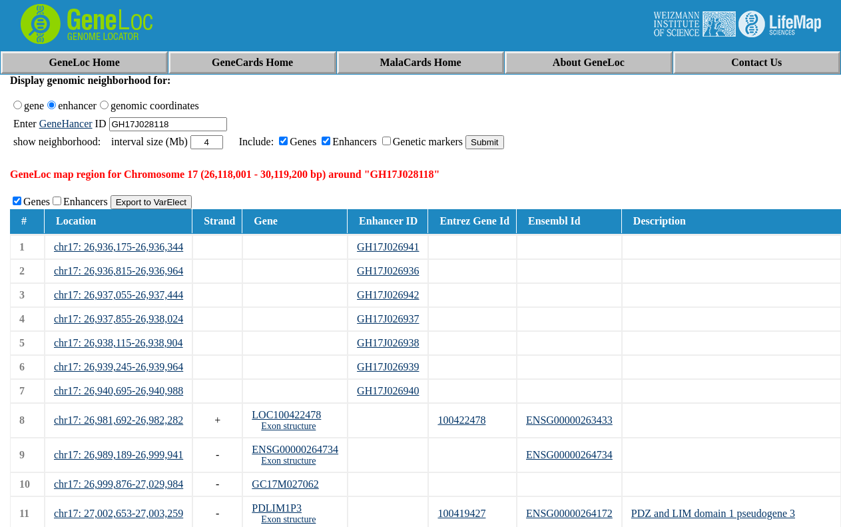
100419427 (461, 513)
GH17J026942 (388, 294)
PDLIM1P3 (277, 508)
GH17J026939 (388, 366)
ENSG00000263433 (569, 420)
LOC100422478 (286, 414)
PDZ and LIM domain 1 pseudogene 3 (713, 513)
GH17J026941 (388, 247)
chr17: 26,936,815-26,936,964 (118, 270)
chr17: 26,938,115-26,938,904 (118, 342)
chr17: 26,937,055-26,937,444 (118, 294)
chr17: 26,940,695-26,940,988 (118, 390)
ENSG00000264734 (295, 449)
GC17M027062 (285, 484)
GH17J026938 (388, 342)
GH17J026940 (388, 390)
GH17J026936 (388, 270)
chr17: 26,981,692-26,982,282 (118, 420)
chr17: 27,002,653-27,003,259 (118, 513)
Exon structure (288, 426)
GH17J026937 (388, 318)
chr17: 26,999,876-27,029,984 (118, 484)
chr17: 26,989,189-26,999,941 (118, 454)
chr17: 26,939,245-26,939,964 (118, 366)
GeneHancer (66, 123)
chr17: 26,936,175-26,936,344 (118, 247)
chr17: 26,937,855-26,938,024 (118, 318)
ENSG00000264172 (569, 513)
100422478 (461, 420)
